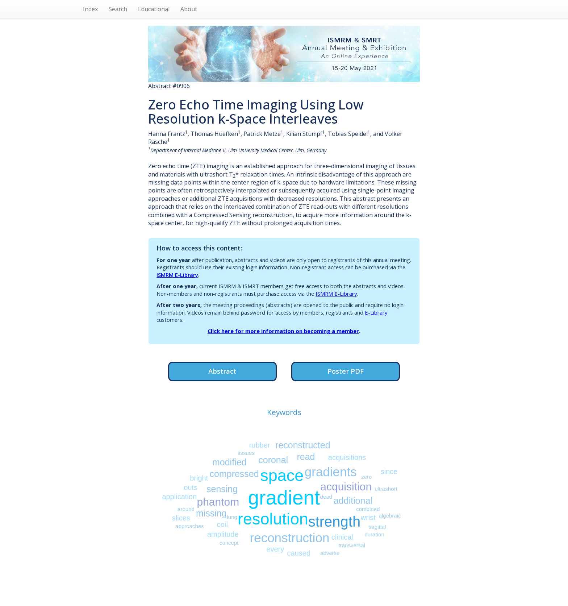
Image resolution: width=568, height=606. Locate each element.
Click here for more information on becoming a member (283, 331)
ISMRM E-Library (177, 274)
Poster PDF (345, 370)
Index (90, 9)
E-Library (376, 312)
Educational (154, 9)
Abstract (222, 370)
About (188, 9)
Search (118, 9)
